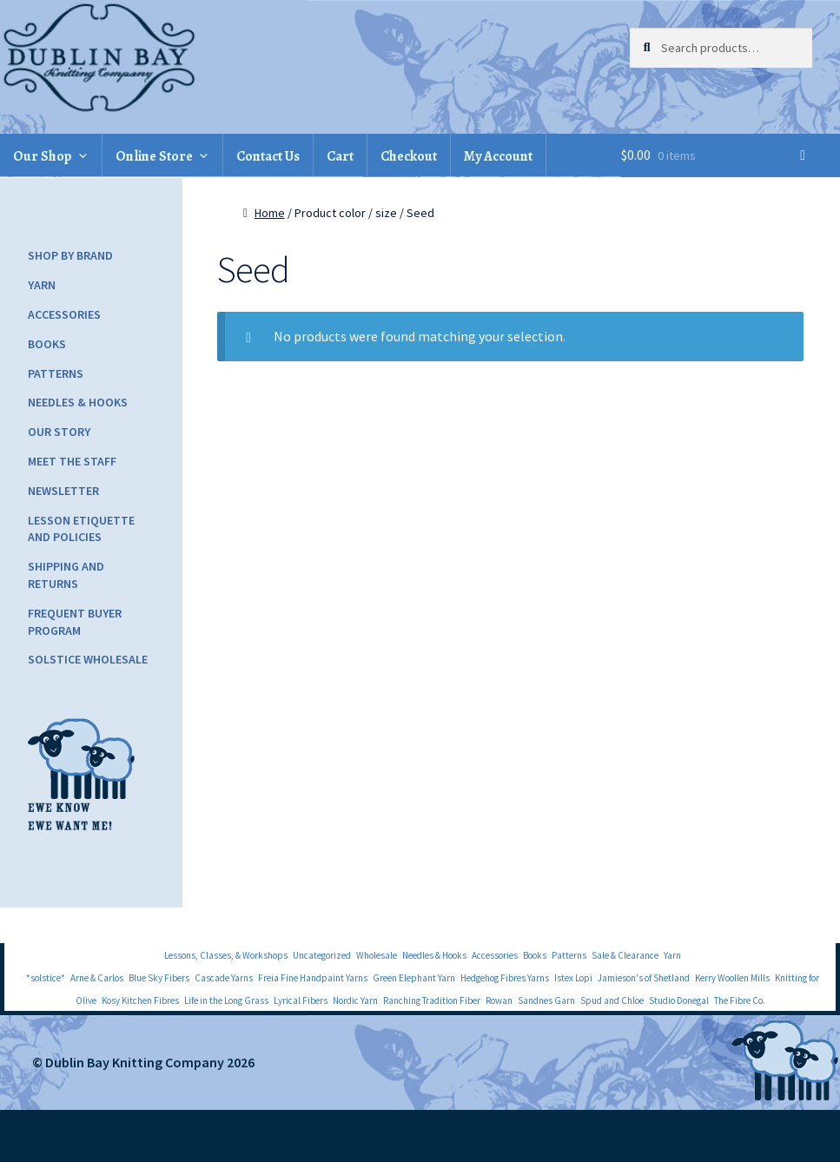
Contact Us (268, 156)
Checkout (408, 156)
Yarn (42, 285)
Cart (340, 156)
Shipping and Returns (66, 574)
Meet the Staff (72, 461)
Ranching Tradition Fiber (431, 1000)
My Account (498, 156)
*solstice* (45, 978)
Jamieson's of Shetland (644, 978)
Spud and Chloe (612, 1000)
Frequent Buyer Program (75, 621)
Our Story (59, 431)
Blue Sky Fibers (159, 978)
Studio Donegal (679, 1000)
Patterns (55, 373)
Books (47, 344)
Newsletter (63, 490)
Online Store (154, 156)
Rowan (499, 1000)
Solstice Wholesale (88, 659)
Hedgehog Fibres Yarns (504, 978)
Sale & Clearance (625, 955)
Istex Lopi (573, 978)
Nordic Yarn (355, 1000)
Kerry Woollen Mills (732, 978)
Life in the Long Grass (226, 1000)
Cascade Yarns (224, 978)
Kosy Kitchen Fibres (140, 1000)
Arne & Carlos (96, 978)
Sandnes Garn (546, 1000)
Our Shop (42, 156)
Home (270, 213)
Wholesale (376, 955)
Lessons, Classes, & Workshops (226, 955)
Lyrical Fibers (300, 1000)
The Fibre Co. (739, 1000)
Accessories (64, 314)
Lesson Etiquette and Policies (81, 528)
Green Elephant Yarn (414, 978)
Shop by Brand (70, 255)
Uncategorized (322, 955)
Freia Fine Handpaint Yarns (312, 978)
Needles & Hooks (78, 402)
